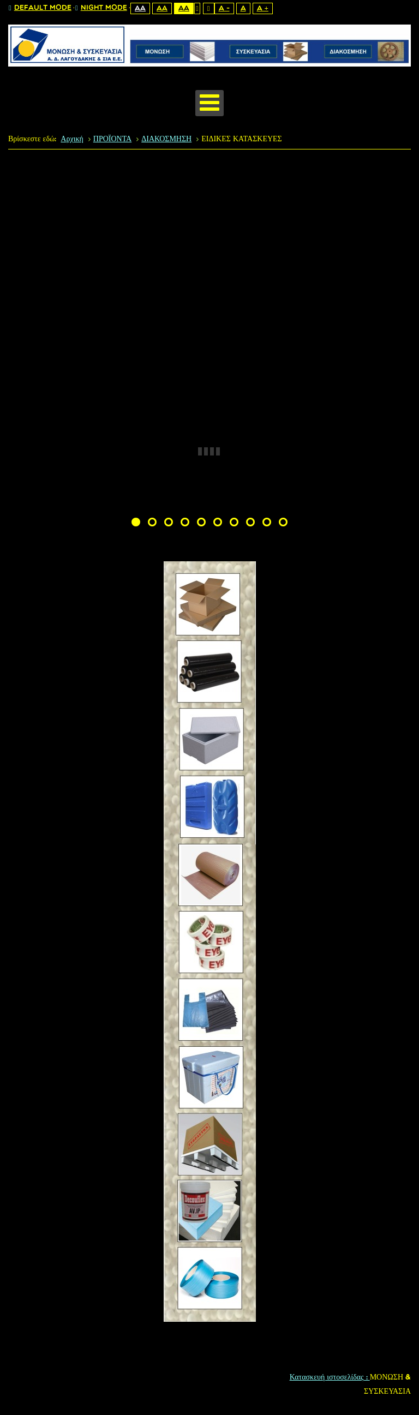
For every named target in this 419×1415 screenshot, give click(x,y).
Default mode (40, 8)
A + (262, 8)
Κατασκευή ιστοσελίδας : (330, 1378)
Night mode (101, 8)
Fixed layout (197, 8)
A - (224, 8)
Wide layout (208, 8)
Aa (140, 8)
